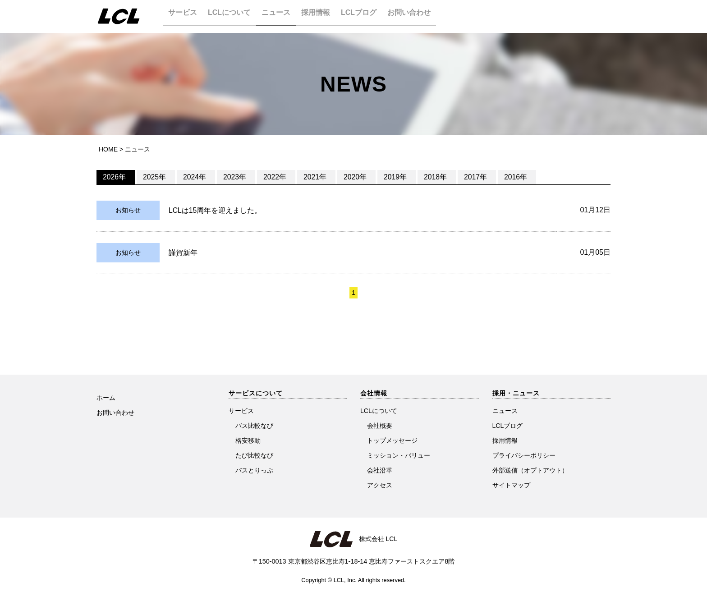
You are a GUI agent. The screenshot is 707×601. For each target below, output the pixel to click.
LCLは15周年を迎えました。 (215, 210)
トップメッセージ (392, 440)
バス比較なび (254, 425)
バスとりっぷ (254, 470)
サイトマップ (511, 485)
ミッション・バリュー (398, 455)
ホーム (105, 397)
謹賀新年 (183, 253)
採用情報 (324, 16)
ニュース (281, 16)
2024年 (195, 177)
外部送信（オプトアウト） (530, 470)
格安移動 (248, 440)
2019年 (396, 177)
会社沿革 (379, 470)
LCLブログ (370, 16)
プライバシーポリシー (524, 455)
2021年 (315, 177)
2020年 (355, 177)
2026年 (115, 177)
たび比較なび (254, 455)
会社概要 (379, 425)
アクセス (379, 485)
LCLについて (232, 16)
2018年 (436, 177)
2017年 (476, 177)
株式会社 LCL (374, 538)
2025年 (155, 177)
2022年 (275, 177)
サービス (183, 16)
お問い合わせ (423, 16)
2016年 (516, 177)
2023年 (235, 177)
